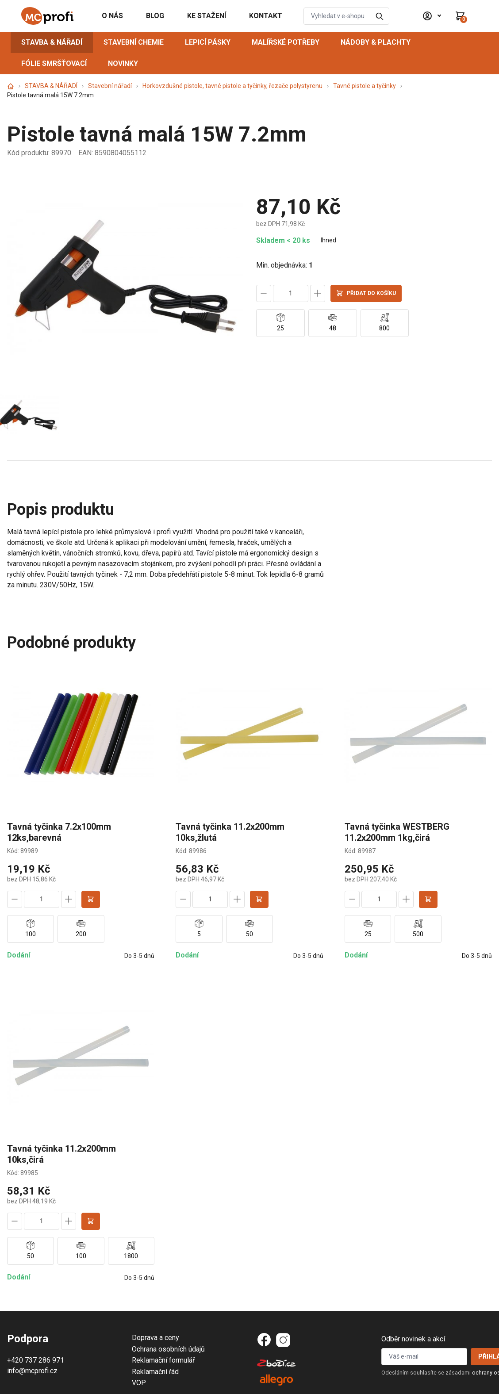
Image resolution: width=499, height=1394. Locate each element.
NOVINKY (123, 63)
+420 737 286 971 (35, 1360)
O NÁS (112, 15)
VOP (139, 1383)
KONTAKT (265, 15)
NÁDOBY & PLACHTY (376, 42)
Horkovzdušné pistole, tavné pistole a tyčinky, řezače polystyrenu (232, 85)
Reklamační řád (155, 1371)
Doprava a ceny (155, 1337)
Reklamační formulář (163, 1360)
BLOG (155, 15)
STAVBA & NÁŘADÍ (51, 42)
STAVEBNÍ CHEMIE (134, 42)
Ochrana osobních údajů (168, 1349)
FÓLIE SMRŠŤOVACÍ (54, 63)
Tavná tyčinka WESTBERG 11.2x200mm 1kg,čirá (397, 832)
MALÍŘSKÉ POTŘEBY (285, 42)
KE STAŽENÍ (206, 15)
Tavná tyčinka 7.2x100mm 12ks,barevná (59, 832)
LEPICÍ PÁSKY (207, 42)
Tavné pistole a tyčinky (364, 85)
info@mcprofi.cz (32, 1371)
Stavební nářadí (110, 85)
